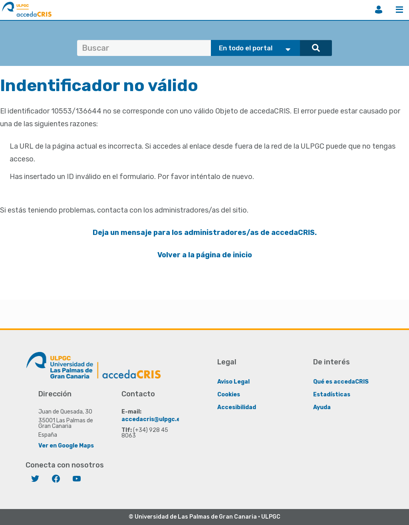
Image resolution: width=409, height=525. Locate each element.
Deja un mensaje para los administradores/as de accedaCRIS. (205, 232)
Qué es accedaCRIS (341, 381)
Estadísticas (331, 394)
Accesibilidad (236, 407)
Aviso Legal (233, 381)
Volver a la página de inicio (204, 255)
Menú (399, 9)
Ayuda (322, 407)
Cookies (228, 394)
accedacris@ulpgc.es (152, 419)
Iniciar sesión (378, 9)
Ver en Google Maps (66, 445)
